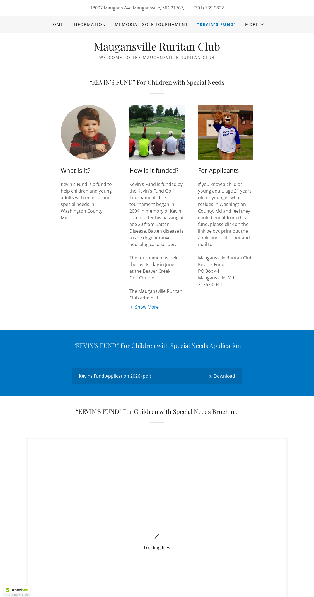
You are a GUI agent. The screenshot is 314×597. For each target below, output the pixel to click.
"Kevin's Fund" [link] (216, 24)
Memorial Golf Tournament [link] (151, 24)
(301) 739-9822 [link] (209, 8)
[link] (157, 49)
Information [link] (89, 24)
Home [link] (57, 24)
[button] (254, 24)
